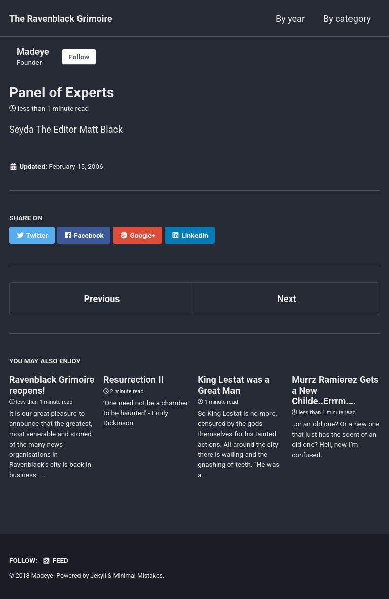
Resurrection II (133, 379)
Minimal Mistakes (138, 575)
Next (286, 298)
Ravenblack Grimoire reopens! (51, 385)
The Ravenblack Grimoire (60, 18)
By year (290, 18)
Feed (55, 560)
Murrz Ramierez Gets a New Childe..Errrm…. (335, 390)
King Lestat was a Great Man (233, 385)
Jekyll (98, 575)
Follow (79, 57)
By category (347, 18)
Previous (102, 298)
